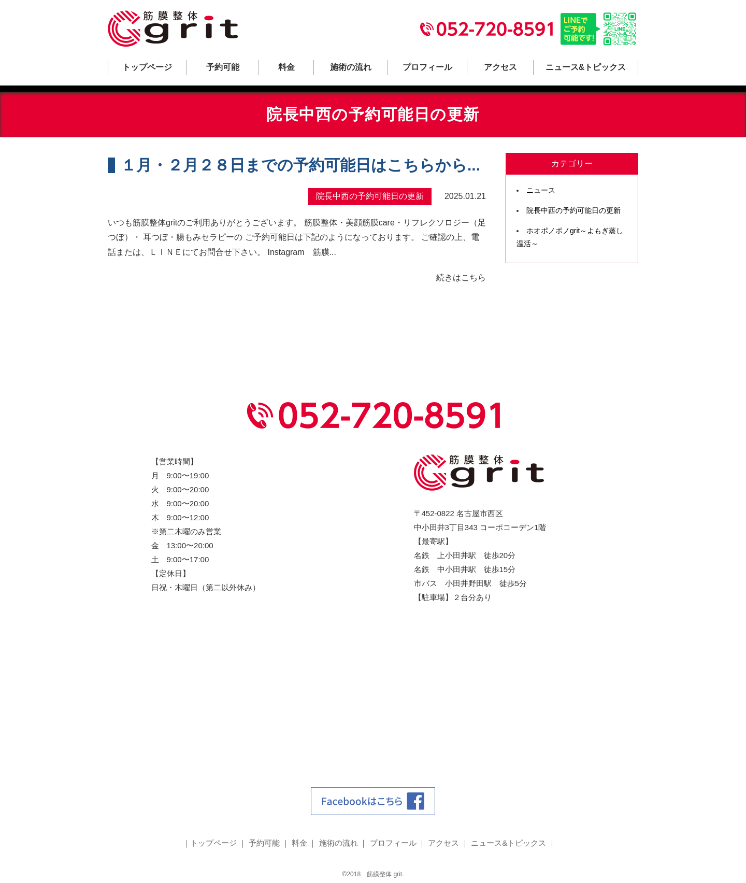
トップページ (147, 67)
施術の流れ (350, 67)
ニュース (540, 190)
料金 (286, 67)
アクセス (500, 67)
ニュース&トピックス (586, 67)
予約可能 (222, 67)
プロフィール (427, 67)
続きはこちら (461, 277)
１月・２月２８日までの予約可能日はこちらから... (300, 165)
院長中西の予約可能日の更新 (573, 210)
